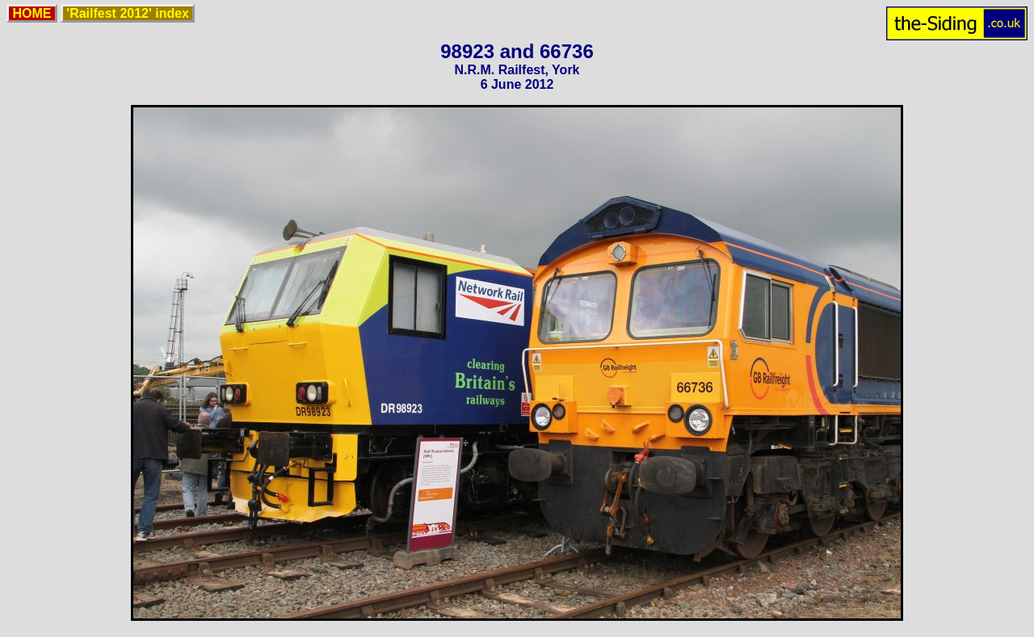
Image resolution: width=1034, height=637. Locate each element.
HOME (32, 13)
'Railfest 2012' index (128, 13)
